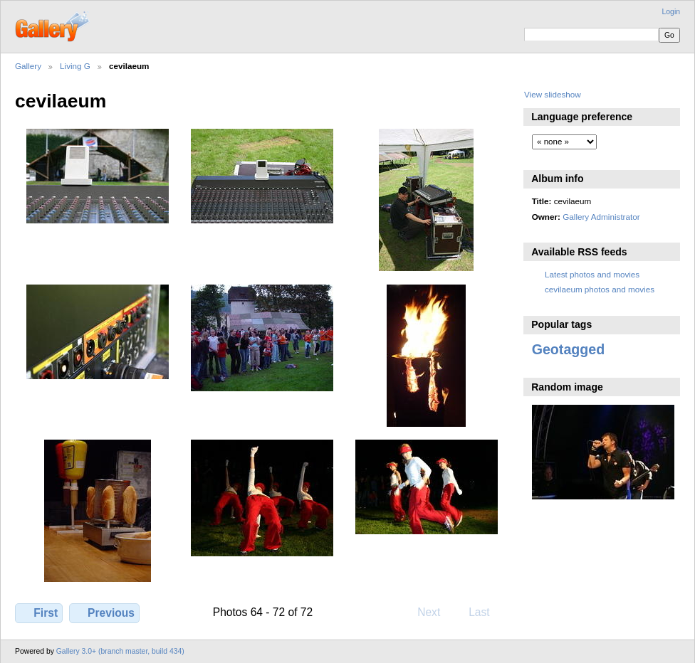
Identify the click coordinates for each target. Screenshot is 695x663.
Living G (75, 65)
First (39, 612)
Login (671, 12)
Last (486, 611)
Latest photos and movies (592, 274)
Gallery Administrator (601, 216)
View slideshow (552, 94)
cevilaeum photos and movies (599, 289)
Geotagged (568, 349)
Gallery (28, 65)
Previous (104, 612)
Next (435, 611)
